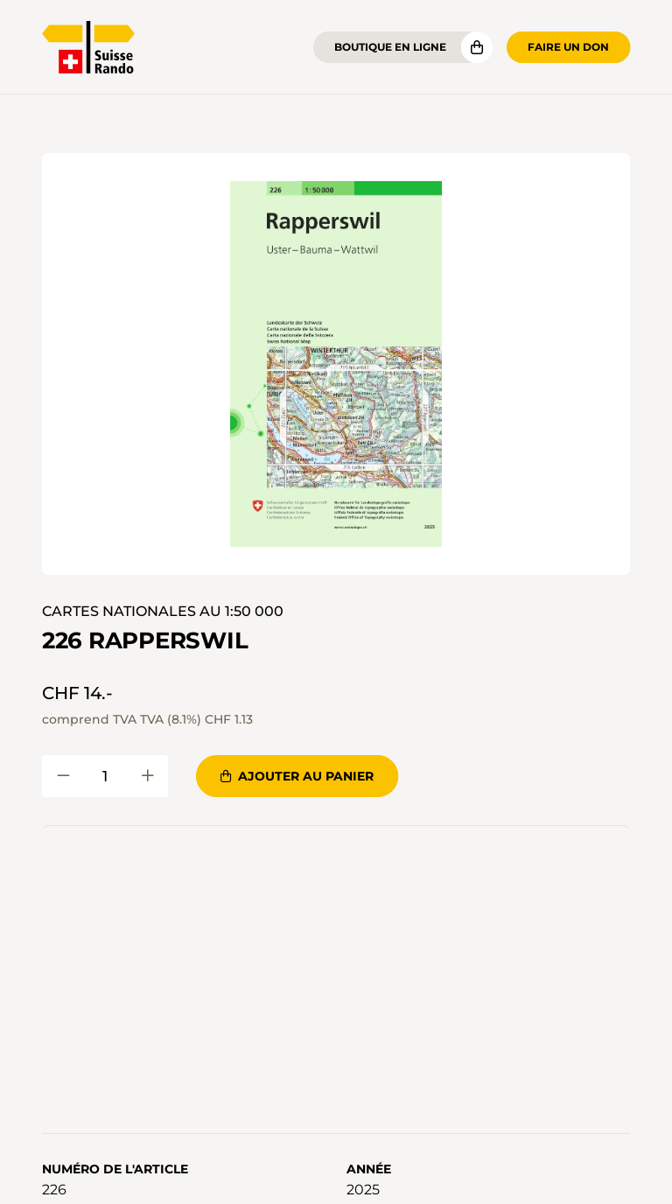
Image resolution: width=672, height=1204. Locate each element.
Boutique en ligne (390, 46)
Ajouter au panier (297, 776)
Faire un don (568, 46)
